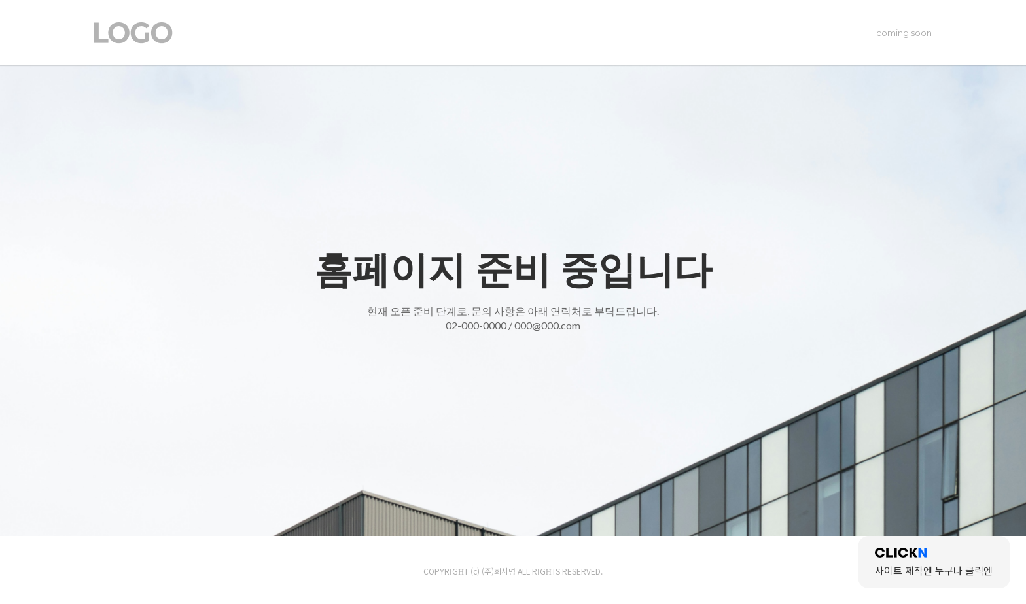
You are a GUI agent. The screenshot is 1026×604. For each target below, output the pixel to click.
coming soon (904, 32)
